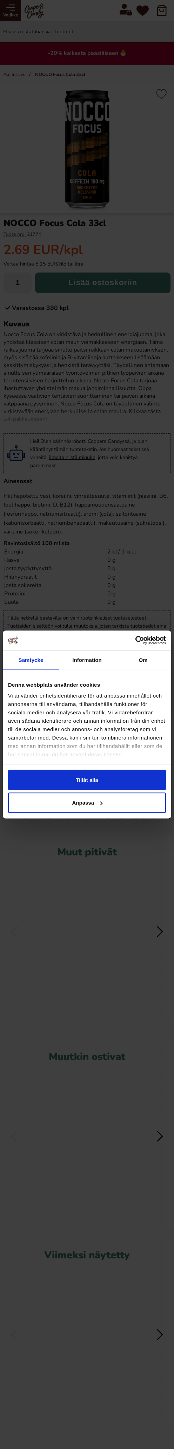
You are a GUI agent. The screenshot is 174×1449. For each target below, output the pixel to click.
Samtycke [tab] (31, 660)
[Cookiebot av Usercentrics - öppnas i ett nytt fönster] (135, 640)
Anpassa (87, 803)
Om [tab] (143, 660)
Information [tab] (87, 660)
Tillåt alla (87, 780)
